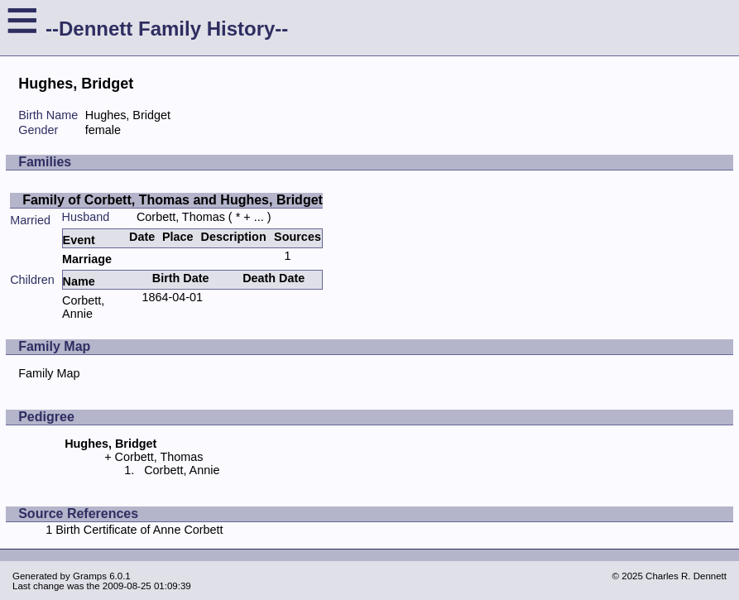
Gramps (90, 576)
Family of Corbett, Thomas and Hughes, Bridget (172, 200)
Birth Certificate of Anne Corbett (139, 529)
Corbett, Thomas (181, 216)
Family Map (48, 373)
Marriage (87, 259)
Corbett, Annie (83, 307)
